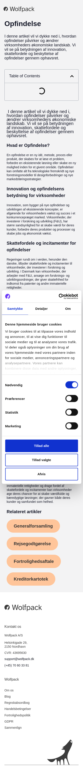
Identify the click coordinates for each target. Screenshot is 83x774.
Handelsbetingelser (17, 709)
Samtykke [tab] (15, 308)
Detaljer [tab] (41, 308)
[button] (72, 76)
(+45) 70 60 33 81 (16, 665)
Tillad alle (41, 446)
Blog (7, 696)
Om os (9, 690)
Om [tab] (68, 308)
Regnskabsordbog (17, 702)
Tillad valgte (41, 460)
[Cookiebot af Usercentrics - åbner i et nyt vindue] (59, 296)
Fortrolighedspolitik (17, 715)
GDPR (8, 721)
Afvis (41, 474)
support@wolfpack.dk (19, 659)
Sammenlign (13, 727)
